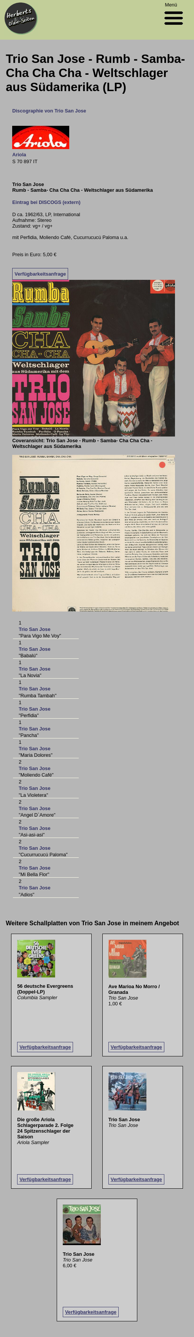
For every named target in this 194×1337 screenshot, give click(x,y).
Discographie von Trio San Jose (49, 111)
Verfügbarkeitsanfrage (40, 274)
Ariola (19, 154)
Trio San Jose (34, 629)
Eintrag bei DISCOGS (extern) (46, 202)
